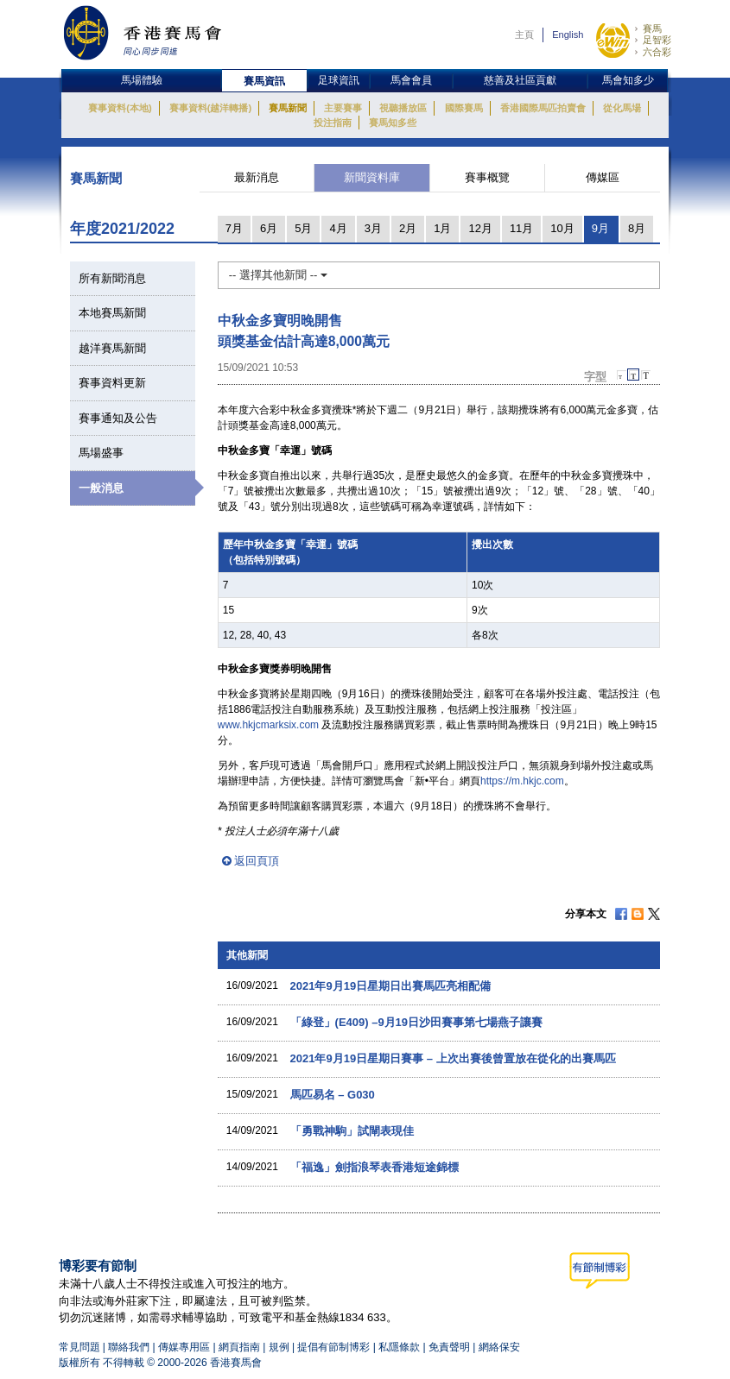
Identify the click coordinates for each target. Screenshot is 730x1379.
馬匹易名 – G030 (332, 1094)
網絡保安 (499, 1347)
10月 (562, 228)
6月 (268, 228)
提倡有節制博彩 (333, 1347)
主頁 (524, 34)
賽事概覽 (487, 177)
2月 (407, 228)
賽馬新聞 (288, 108)
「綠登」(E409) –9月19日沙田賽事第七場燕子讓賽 (416, 1022)
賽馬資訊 (264, 81)
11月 (521, 228)
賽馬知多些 (392, 122)
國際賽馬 (464, 108)
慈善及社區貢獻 (520, 80)
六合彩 (657, 52)
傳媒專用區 (184, 1347)
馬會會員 (411, 80)
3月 (373, 228)
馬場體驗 (141, 80)
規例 (280, 1347)
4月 (337, 228)
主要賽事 (343, 108)
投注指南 (333, 122)
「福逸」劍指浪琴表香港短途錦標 (374, 1167)
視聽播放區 (403, 108)
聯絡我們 (128, 1347)
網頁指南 (239, 1347)
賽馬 (652, 28)
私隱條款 (399, 1347)
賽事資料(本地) (119, 108)
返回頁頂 (256, 860)
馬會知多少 (628, 80)
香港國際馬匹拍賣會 (543, 108)
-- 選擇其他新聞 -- (278, 274)
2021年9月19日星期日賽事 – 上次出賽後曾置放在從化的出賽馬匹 (453, 1058)
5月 (303, 228)
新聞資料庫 (372, 177)
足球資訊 (338, 80)
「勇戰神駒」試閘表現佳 (352, 1130)
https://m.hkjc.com (522, 781)
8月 (636, 228)
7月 (234, 228)
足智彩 (657, 40)
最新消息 (256, 177)
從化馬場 (622, 108)
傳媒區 (602, 177)
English (567, 34)
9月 (600, 228)
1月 (442, 228)
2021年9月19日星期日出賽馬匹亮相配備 (391, 985)
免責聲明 (449, 1347)
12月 (480, 228)
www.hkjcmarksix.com (268, 725)
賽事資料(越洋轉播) (210, 108)
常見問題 (79, 1347)
